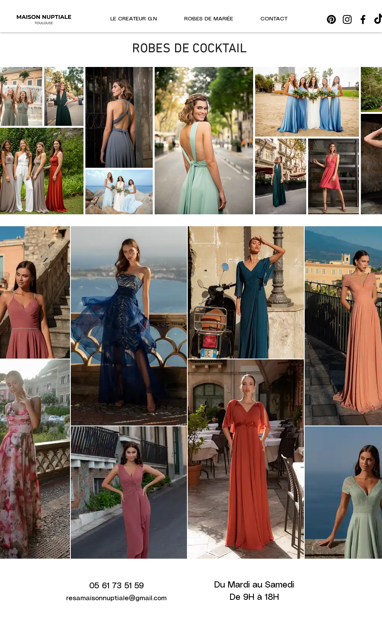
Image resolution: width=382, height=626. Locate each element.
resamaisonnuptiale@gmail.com (116, 598)
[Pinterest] (331, 19)
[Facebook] (363, 19)
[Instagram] (347, 19)
